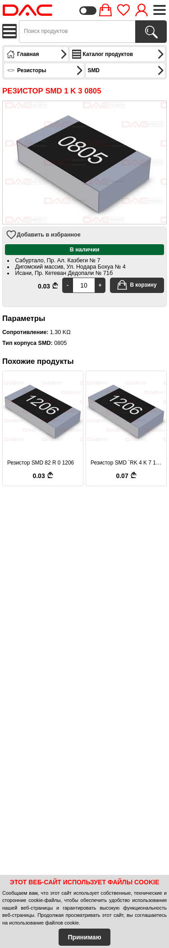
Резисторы (44, 70)
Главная (37, 54)
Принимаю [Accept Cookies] (84, 937)
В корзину (136, 284)
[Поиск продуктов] (151, 31)
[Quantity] (84, 285)
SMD (126, 70)
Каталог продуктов (118, 54)
